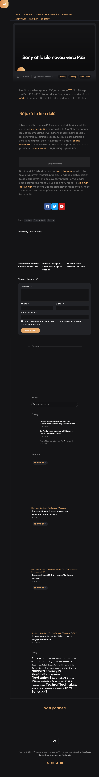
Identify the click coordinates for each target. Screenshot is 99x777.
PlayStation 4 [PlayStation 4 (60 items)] (55, 675)
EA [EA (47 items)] (71, 662)
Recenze (62, 508)
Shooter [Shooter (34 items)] (39, 682)
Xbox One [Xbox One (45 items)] (48, 689)
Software (20, 19)
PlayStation (85, 77)
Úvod (18, 14)
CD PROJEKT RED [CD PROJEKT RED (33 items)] (62, 662)
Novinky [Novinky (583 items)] (51, 671)
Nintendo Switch (54, 570)
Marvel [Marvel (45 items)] (34, 668)
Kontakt (45, 19)
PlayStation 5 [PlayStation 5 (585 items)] (41, 678)
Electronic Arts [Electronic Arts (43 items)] (37, 665)
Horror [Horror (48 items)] (67, 665)
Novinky (28, 14)
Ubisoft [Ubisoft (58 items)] (34, 689)
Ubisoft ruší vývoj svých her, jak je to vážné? (52, 267)
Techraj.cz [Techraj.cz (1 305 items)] (68, 684)
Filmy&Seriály (52, 14)
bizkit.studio (85, 752)
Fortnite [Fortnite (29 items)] (57, 665)
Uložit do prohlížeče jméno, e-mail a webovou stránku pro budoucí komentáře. (51, 323)
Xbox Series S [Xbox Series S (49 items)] (58, 689)
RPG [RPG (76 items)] (33, 681)
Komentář (26, 287)
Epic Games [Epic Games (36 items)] (49, 665)
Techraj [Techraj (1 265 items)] (52, 684)
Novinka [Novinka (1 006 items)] (38, 671)
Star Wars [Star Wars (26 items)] (60, 682)
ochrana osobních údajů (59, 755)
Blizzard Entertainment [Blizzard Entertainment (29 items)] (40, 662)
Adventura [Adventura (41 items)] (53, 659)
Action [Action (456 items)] (36, 659)
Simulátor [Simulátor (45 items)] (47, 682)
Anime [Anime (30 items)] (65, 659)
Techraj (51, 221)
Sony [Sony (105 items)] (54, 681)
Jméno (25, 304)
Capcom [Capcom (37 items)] (52, 662)
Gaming (39, 14)
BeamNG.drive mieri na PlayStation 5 (56, 441)
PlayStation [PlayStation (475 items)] (39, 675)
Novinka (28, 221)
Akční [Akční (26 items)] (60, 659)
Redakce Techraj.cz (45, 77)
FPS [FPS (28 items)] (62, 665)
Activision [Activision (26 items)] (44, 659)
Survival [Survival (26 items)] (42, 685)
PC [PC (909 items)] (60, 671)
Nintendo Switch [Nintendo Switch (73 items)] (68, 668)
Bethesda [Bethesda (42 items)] (72, 659)
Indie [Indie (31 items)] (72, 665)
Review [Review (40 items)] (71, 678)
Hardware (66, 14)
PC (64, 570)
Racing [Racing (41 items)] (54, 678)
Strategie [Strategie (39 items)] (35, 685)
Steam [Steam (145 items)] (69, 681)
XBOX (42, 572)
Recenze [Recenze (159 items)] (63, 678)
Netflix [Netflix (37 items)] (49, 668)
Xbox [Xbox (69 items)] (40, 689)
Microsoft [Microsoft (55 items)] (42, 668)
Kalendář (33, 19)
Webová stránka (29, 313)
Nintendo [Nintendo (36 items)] (55, 668)
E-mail (60, 304)
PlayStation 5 (39, 221)
